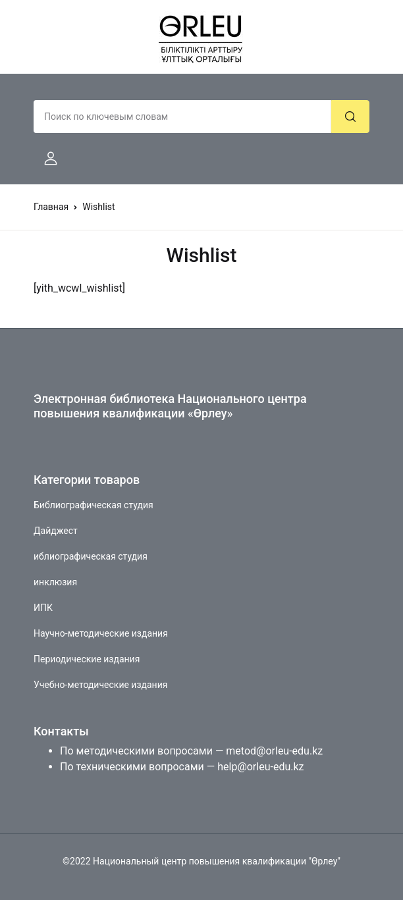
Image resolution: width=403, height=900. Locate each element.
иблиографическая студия (91, 556)
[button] (45, 159)
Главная (51, 206)
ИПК (43, 607)
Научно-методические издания (101, 633)
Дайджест (56, 530)
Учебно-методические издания (100, 684)
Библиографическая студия (93, 505)
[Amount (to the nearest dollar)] (182, 116)
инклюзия (55, 582)
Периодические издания (87, 659)
